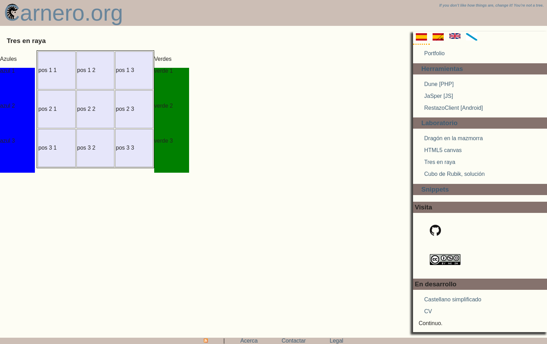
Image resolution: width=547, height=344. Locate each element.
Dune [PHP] (439, 84)
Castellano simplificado (452, 299)
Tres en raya (439, 162)
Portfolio (434, 53)
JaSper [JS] (438, 96)
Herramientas (442, 68)
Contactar (294, 341)
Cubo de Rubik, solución (454, 174)
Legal (336, 341)
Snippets (435, 189)
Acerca (249, 341)
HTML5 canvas (443, 150)
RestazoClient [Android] (453, 108)
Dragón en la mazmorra (453, 138)
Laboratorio (439, 123)
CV (428, 311)
